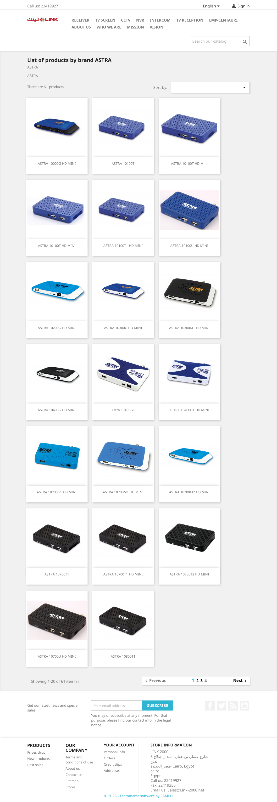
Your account (119, 745)
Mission (135, 27)
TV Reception (189, 20)
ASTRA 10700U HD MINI (57, 656)
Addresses (112, 770)
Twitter (221, 706)
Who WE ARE (109, 27)
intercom (160, 20)
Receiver (80, 20)
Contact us (74, 774)
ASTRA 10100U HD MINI (189, 245)
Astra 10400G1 (123, 410)
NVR (140, 20)
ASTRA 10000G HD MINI (57, 163)
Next (240, 681)
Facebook (210, 706)
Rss (233, 706)
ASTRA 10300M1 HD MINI (189, 327)
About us (73, 768)
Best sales (35, 764)
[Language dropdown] (212, 6)
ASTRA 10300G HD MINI (123, 327)
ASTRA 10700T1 (56, 574)
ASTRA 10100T (123, 163)
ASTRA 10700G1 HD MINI (57, 492)
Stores (71, 787)
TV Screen (105, 20)
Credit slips (113, 764)
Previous (155, 681)
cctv (125, 20)
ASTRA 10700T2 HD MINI (189, 574)
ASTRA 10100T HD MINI (57, 245)
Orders (109, 758)
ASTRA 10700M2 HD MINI (189, 492)
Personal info (114, 752)
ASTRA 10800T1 (123, 656)
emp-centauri (223, 20)
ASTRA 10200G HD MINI (57, 327)
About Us (81, 27)
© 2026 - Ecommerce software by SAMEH (138, 795)
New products (38, 758)
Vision (156, 27)
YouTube (244, 706)
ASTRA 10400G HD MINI (57, 410)
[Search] (220, 41)
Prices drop (36, 752)
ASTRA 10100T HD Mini (189, 163)
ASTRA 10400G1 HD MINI (189, 410)
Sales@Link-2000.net (185, 790)
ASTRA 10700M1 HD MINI (123, 492)
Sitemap (72, 781)
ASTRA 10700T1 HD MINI (123, 574)
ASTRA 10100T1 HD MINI (123, 245)
